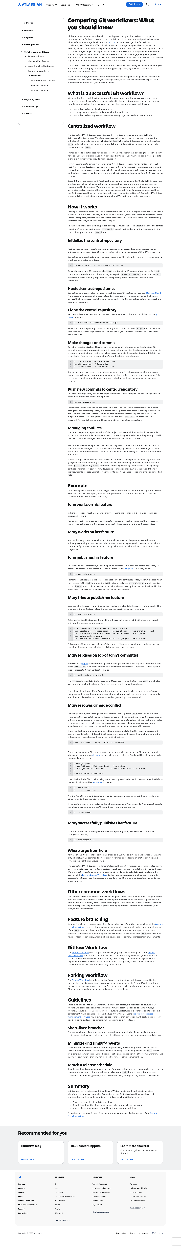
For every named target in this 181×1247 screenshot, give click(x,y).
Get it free (134, 4)
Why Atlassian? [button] (85, 4)
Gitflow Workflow (80, 959)
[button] (101, 4)
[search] (147, 4)
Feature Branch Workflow (94, 881)
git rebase (97, 787)
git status (97, 758)
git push (129, 569)
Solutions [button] (66, 4)
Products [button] (51, 4)
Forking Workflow (80, 986)
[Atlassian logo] (30, 4)
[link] (158, 4)
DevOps (111, 42)
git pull (84, 666)
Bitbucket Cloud (153, 292)
